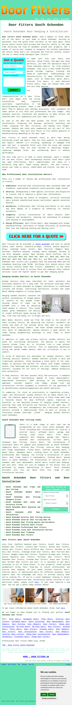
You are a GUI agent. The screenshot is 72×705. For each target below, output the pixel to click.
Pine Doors (14, 619)
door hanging (22, 455)
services (6, 272)
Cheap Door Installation (38, 634)
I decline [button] (51, 694)
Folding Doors (46, 629)
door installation (52, 194)
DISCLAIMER (65, 19)
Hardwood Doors (31, 619)
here (37, 582)
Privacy (68, 664)
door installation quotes (40, 580)
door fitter (34, 96)
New (19, 664)
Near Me (31, 664)
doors (60, 59)
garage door (63, 432)
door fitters (36, 267)
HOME (36, 19)
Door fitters (42, 54)
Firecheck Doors (22, 637)
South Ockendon (43, 244)
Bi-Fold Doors (23, 627)
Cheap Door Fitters (41, 637)
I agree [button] (44, 694)
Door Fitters (49, 624)
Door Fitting (18, 624)
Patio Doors (16, 629)
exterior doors (27, 432)
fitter (54, 121)
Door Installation (27, 632)
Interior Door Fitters (13, 634)
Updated (24, 664)
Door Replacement (55, 622)
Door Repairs (34, 624)
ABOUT (49, 19)
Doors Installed (36, 622)
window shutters (57, 339)
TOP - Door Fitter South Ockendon (18, 645)
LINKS (42, 19)
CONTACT (56, 19)
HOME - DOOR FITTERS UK (36, 656)
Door (4, 244)
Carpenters (7, 637)
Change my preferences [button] (49, 698)
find (10, 544)
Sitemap (3, 664)
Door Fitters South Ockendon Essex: (20, 37)
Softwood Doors (19, 622)
